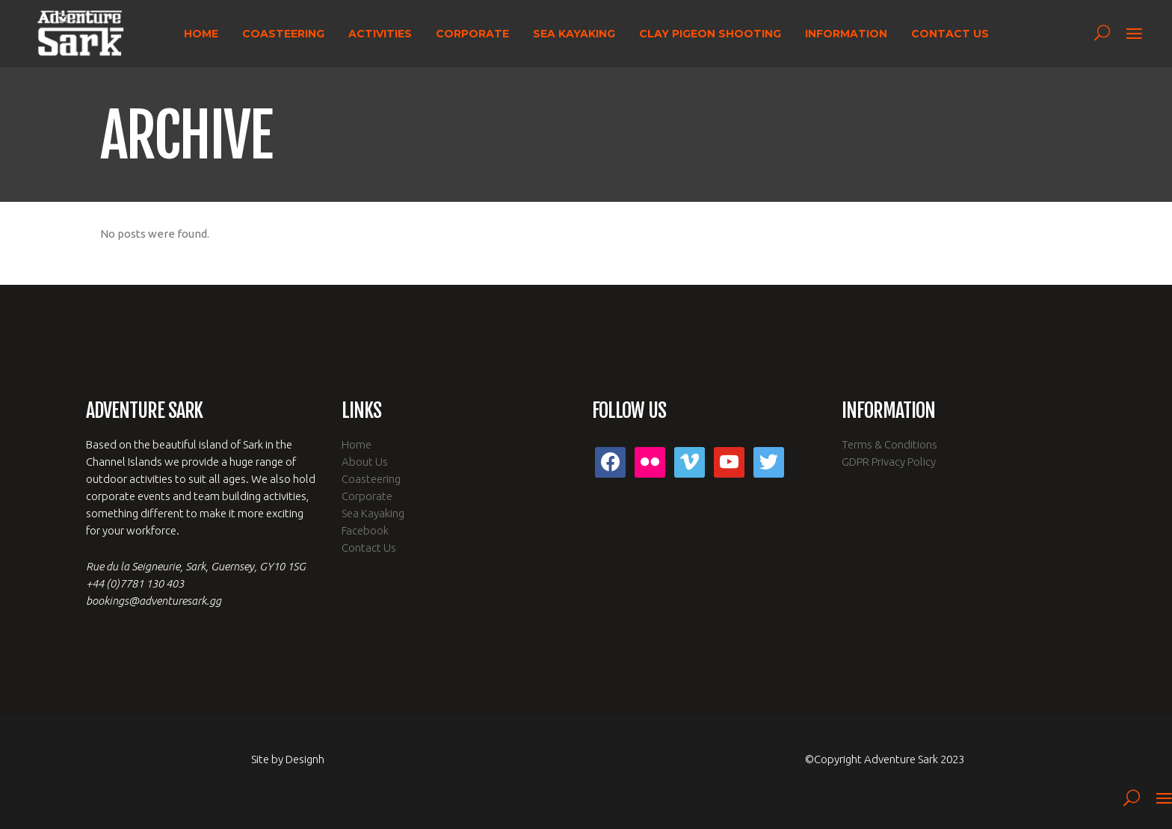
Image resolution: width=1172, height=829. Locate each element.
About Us (365, 461)
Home (356, 444)
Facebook (365, 530)
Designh (305, 759)
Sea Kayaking (373, 513)
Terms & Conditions (889, 444)
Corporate (367, 496)
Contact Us (369, 547)
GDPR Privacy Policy (889, 461)
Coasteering (371, 478)
